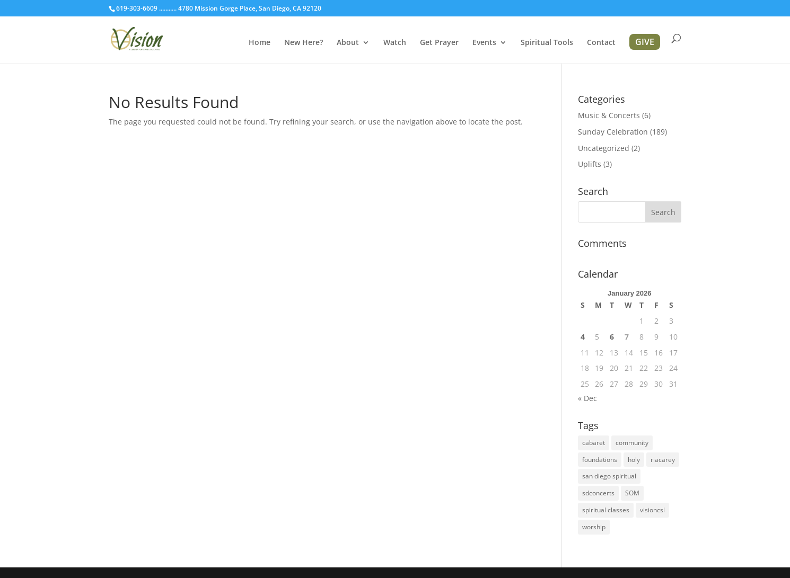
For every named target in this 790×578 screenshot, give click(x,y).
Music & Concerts (609, 115)
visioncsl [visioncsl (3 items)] (652, 509)
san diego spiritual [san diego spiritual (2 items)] (609, 476)
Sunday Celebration (613, 132)
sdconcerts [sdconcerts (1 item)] (598, 492)
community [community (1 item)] (632, 442)
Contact (601, 43)
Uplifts (589, 164)
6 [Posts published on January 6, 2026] (612, 337)
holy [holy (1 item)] (634, 459)
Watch (394, 43)
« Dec (587, 398)
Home (259, 43)
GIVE (644, 42)
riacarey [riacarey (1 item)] (663, 459)
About (348, 43)
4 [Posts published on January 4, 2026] (583, 337)
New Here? (303, 43)
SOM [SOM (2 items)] (632, 492)
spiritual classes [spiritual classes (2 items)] (605, 509)
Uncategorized (603, 148)
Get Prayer (439, 43)
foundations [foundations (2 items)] (599, 459)
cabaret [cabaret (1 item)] (593, 442)
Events (484, 43)
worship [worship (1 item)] (593, 526)
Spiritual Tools (547, 43)
